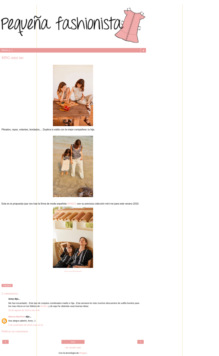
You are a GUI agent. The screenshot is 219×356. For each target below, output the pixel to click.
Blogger (83, 353)
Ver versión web (73, 347)
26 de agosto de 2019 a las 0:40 (24, 310)
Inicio (73, 342)
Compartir (7, 285)
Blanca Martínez (16, 316)
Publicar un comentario (15, 331)
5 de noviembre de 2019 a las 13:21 (25, 325)
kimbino (44, 306)
